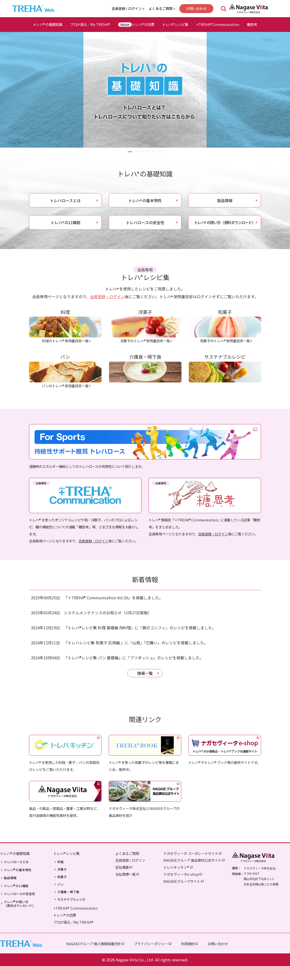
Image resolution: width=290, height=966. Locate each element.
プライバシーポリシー (151, 943)
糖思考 (252, 24)
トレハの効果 (136, 24)
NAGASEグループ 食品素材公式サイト (192, 860)
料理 (60, 862)
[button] (130, 151)
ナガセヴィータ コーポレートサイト (190, 853)
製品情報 (224, 200)
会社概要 (122, 867)
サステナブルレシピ (71, 899)
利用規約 (188, 943)
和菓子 (62, 877)
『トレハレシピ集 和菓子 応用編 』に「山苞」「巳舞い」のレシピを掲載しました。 (136, 643)
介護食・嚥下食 (68, 892)
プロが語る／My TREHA (90, 24)
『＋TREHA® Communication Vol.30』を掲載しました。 (113, 598)
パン (60, 884)
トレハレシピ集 (175, 24)
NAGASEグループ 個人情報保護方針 (93, 943)
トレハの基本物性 (145, 200)
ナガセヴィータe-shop (181, 874)
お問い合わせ (196, 8)
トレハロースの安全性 (145, 222)
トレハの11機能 (65, 222)
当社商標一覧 (125, 874)
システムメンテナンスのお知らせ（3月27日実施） (108, 613)
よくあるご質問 (160, 8)
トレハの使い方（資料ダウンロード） (224, 222)
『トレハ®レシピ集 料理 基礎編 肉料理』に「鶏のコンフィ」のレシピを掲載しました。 (140, 628)
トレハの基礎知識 (47, 24)
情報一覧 (145, 673)
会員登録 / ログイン (127, 8)
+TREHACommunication (217, 24)
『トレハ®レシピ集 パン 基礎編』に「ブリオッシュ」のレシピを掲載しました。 (133, 658)
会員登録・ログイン (107, 296)
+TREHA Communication (75, 908)
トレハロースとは (65, 200)
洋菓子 (62, 869)
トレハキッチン (176, 867)
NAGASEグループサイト (181, 881)
